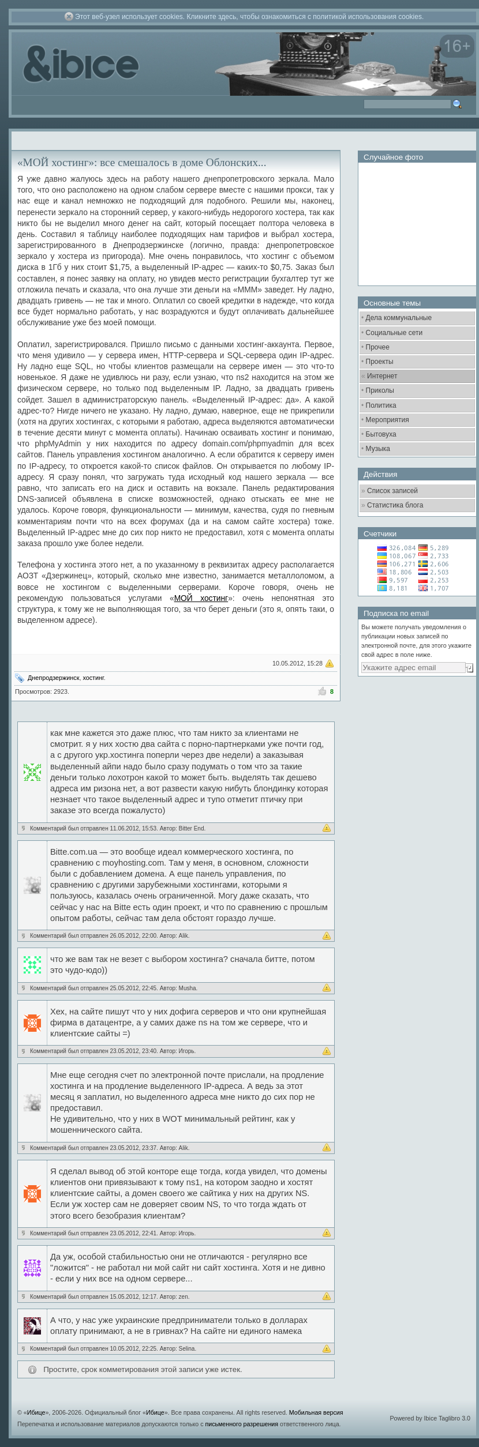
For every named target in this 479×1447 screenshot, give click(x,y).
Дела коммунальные (399, 318)
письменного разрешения (241, 1423)
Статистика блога (395, 505)
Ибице (36, 1412)
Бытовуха (381, 434)
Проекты (380, 362)
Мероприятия (387, 420)
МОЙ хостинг (201, 598)
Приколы (380, 390)
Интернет (382, 376)
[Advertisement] (415, 747)
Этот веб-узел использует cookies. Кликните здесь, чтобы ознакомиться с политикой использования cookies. (249, 17)
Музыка (378, 449)
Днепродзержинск (53, 677)
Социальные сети (394, 333)
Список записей (392, 491)
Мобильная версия (316, 1412)
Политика (381, 405)
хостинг (93, 677)
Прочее (378, 347)
